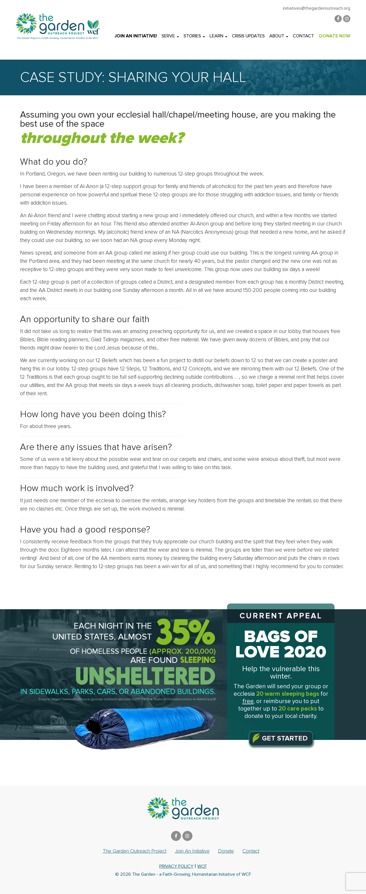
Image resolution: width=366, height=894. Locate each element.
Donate (226, 851)
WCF (202, 866)
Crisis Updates (248, 36)
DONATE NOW (334, 36)
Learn (218, 36)
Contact (303, 36)
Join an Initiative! (136, 36)
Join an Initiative (192, 851)
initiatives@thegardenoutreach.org (316, 8)
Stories (194, 36)
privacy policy (176, 866)
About (278, 36)
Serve (170, 36)
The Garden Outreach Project (134, 851)
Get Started (285, 738)
